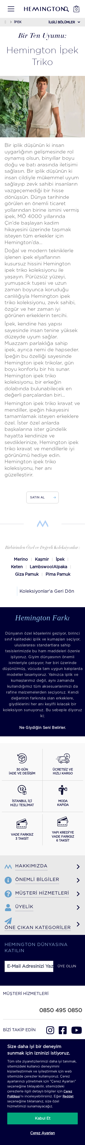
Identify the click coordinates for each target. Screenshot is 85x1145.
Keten (17, 567)
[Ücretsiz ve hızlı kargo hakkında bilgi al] (63, 764)
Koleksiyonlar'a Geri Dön (46, 591)
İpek (60, 560)
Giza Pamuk (27, 574)
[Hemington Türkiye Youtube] (76, 1030)
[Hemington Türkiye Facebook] (63, 1030)
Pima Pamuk (58, 574)
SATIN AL (42, 497)
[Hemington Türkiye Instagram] (50, 1030)
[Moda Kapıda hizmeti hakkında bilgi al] (63, 796)
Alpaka (60, 567)
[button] (9, 9)
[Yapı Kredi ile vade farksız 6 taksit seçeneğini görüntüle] (63, 830)
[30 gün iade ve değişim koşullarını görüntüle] (22, 764)
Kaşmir (42, 560)
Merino (21, 560)
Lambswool (41, 567)
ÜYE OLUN (67, 966)
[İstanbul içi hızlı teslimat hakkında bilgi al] (22, 796)
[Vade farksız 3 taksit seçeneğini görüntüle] (22, 830)
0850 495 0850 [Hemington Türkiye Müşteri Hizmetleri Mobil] (60, 1010)
